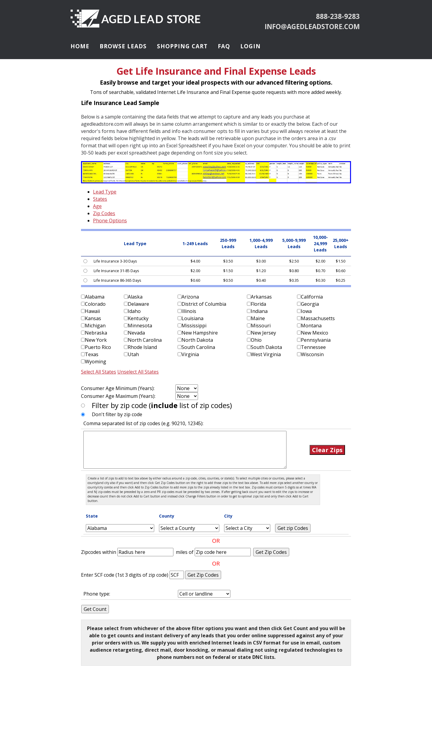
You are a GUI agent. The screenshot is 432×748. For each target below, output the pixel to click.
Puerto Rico (98, 347)
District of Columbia (204, 304)
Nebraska (96, 332)
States (100, 199)
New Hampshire (200, 332)
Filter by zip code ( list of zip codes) (162, 405)
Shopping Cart (182, 46)
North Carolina (145, 340)
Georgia (310, 304)
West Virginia (266, 354)
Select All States (98, 371)
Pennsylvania (316, 340)
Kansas (93, 318)
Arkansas (261, 296)
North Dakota (197, 340)
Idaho (134, 311)
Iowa (306, 311)
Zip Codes (104, 213)
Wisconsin (312, 354)
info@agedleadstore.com (312, 26)
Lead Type (104, 191)
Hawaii (92, 311)
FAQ (224, 46)
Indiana (259, 311)
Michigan (95, 325)
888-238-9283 (338, 16)
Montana (311, 325)
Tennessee (313, 347)
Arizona (190, 296)
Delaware (138, 304)
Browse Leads (123, 46)
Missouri (261, 325)
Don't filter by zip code (117, 414)
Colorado (95, 304)
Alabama (94, 296)
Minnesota (140, 325)
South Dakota (266, 347)
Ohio (256, 340)
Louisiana (192, 318)
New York (96, 340)
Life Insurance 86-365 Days (117, 280)
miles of (185, 552)
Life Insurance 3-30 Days (115, 261)
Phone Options (110, 220)
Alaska (135, 296)
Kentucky (138, 318)
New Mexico (314, 332)
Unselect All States (138, 371)
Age (97, 206)
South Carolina (198, 347)
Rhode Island (142, 347)
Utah (133, 354)
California (312, 296)
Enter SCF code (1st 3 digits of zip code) (125, 575)
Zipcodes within (99, 552)
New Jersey (263, 332)
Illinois (189, 311)
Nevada (136, 332)
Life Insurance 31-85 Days (116, 270)
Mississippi (194, 325)
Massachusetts (318, 318)
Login (250, 46)
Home (79, 46)
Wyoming (95, 361)
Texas (91, 354)
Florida (258, 304)
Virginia (190, 354)
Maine (258, 318)
